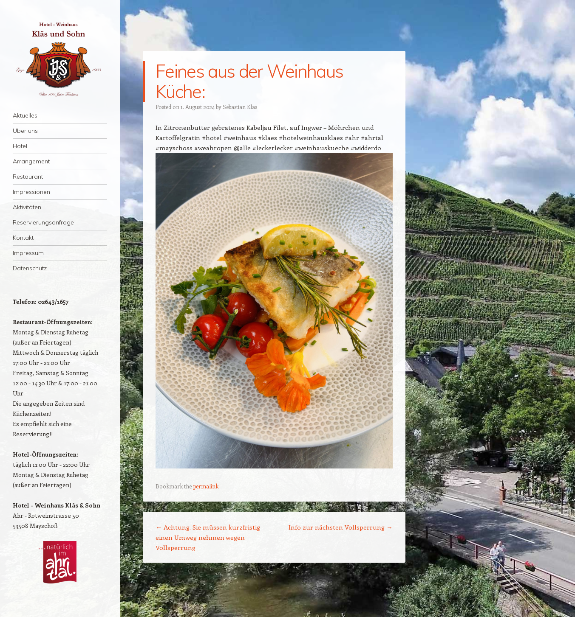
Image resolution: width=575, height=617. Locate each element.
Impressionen (31, 192)
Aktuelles (25, 115)
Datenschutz (30, 268)
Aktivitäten (27, 207)
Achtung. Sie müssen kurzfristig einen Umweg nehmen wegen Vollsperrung (208, 537)
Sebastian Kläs (240, 106)
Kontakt (23, 237)
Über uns (25, 131)
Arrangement (31, 161)
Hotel (20, 146)
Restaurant (28, 176)
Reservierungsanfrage (43, 222)
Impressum (28, 253)
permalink (205, 486)
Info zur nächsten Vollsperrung (341, 527)
